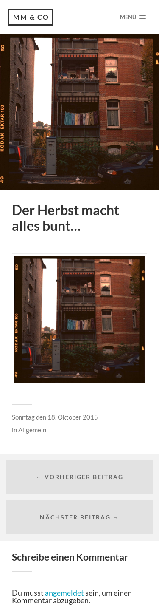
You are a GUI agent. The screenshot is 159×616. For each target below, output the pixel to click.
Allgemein (32, 430)
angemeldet (64, 592)
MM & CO (31, 17)
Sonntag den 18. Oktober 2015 (55, 417)
